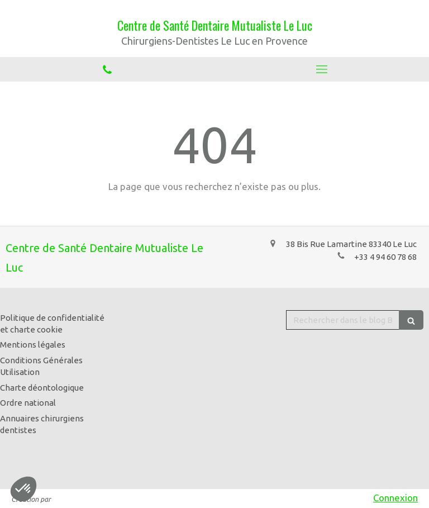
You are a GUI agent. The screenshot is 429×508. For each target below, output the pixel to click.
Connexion (395, 497)
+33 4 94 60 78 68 (385, 257)
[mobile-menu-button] (321, 69)
